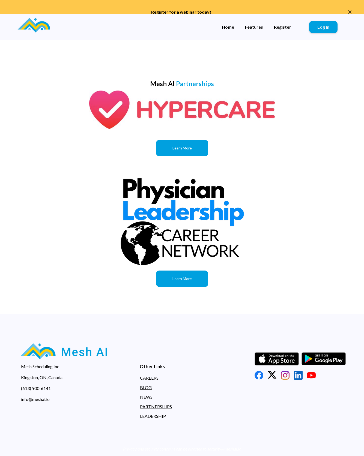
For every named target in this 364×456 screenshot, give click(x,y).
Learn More (182, 148)
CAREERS (149, 377)
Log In (323, 26)
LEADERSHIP (153, 416)
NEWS (146, 397)
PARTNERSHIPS (156, 406)
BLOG (146, 387)
